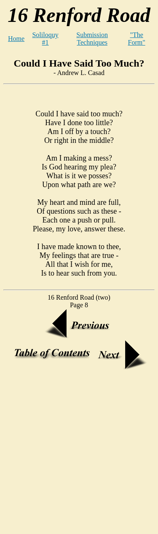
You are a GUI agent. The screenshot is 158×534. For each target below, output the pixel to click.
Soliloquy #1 (45, 38)
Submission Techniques (92, 38)
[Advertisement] (79, 452)
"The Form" (136, 38)
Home (16, 38)
